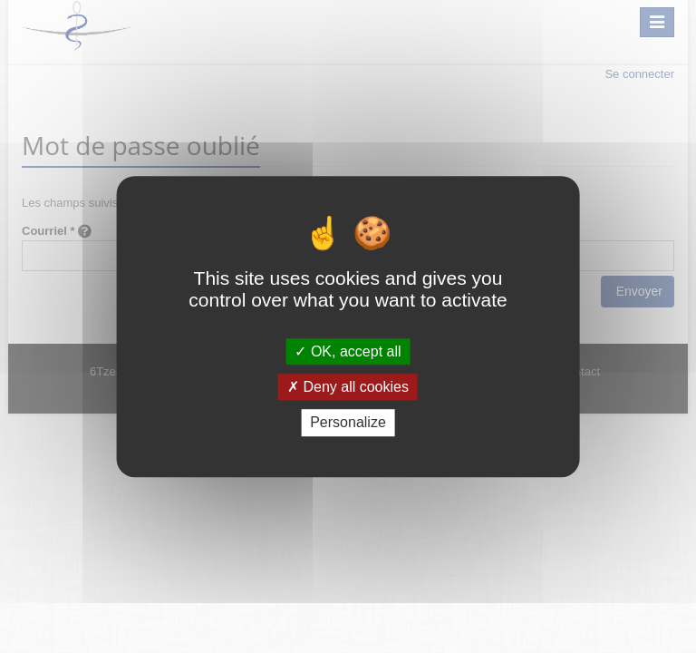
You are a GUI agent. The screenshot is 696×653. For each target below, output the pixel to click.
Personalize (348, 423)
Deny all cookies (348, 387)
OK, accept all (348, 351)
